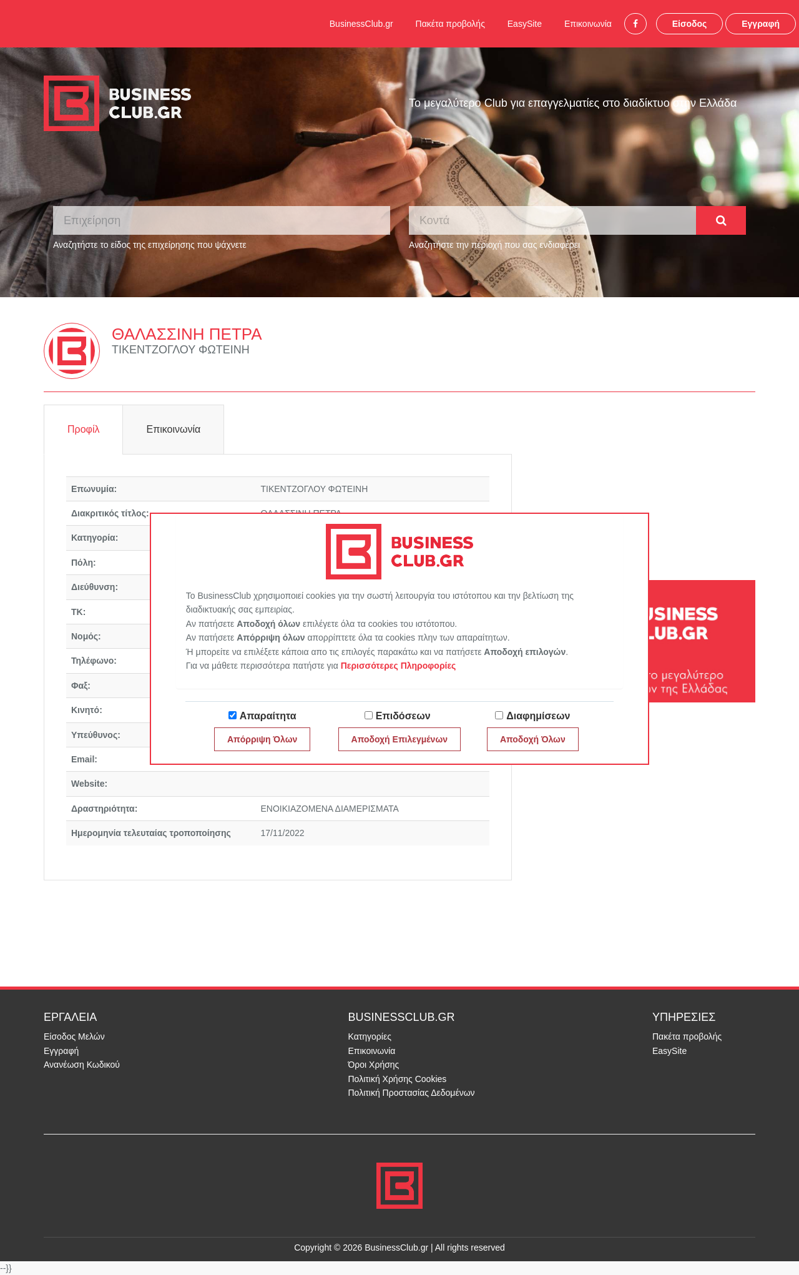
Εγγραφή (761, 24)
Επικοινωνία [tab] (173, 429)
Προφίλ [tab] (83, 429)
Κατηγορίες (369, 1036)
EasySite (524, 24)
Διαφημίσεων (538, 716)
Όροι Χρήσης (374, 1065)
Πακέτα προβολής (450, 24)
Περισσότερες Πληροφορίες (398, 666)
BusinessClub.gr (361, 24)
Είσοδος (689, 24)
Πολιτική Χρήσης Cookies (397, 1079)
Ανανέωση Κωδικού (82, 1065)
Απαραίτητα (268, 716)
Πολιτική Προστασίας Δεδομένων (411, 1093)
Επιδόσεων (403, 716)
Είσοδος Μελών (74, 1036)
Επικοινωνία (588, 24)
